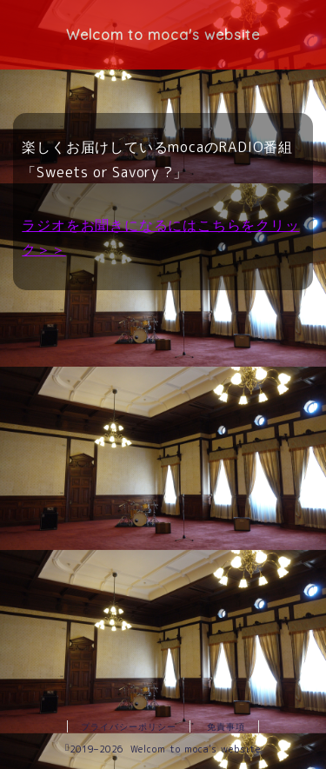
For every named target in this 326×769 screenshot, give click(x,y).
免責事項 (226, 726)
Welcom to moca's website (163, 34)
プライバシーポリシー (128, 726)
